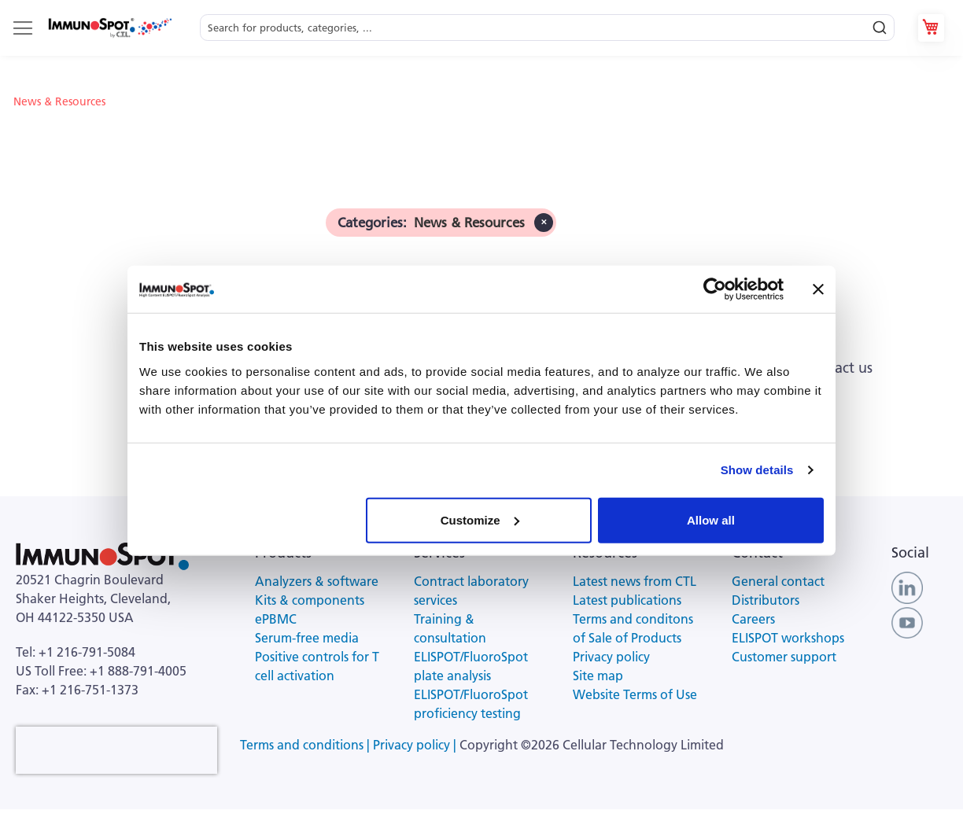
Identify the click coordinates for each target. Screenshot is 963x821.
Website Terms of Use (635, 694)
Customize (480, 519)
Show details (757, 470)
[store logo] (109, 27)
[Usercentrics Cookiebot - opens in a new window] (715, 289)
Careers (753, 619)
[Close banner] (818, 289)
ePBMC (276, 619)
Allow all (711, 519)
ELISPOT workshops (788, 638)
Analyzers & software (316, 581)
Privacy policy (611, 657)
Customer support (784, 657)
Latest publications (627, 600)
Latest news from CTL (634, 581)
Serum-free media (307, 638)
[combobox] (547, 28)
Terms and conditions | (306, 745)
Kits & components (309, 600)
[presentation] (116, 750)
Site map (598, 675)
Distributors (765, 600)
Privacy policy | (416, 745)
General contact (778, 581)
